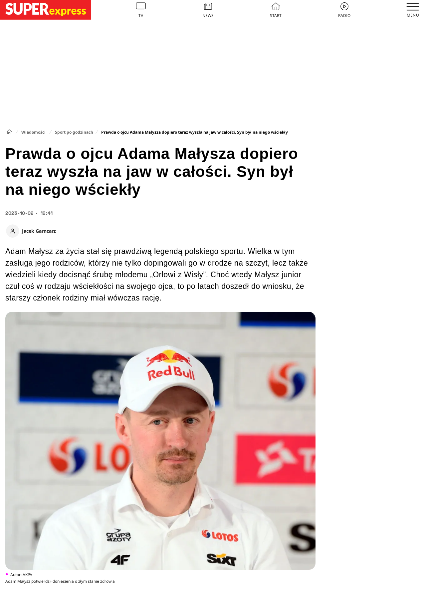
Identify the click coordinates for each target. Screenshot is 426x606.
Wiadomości (33, 132)
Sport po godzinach (74, 132)
